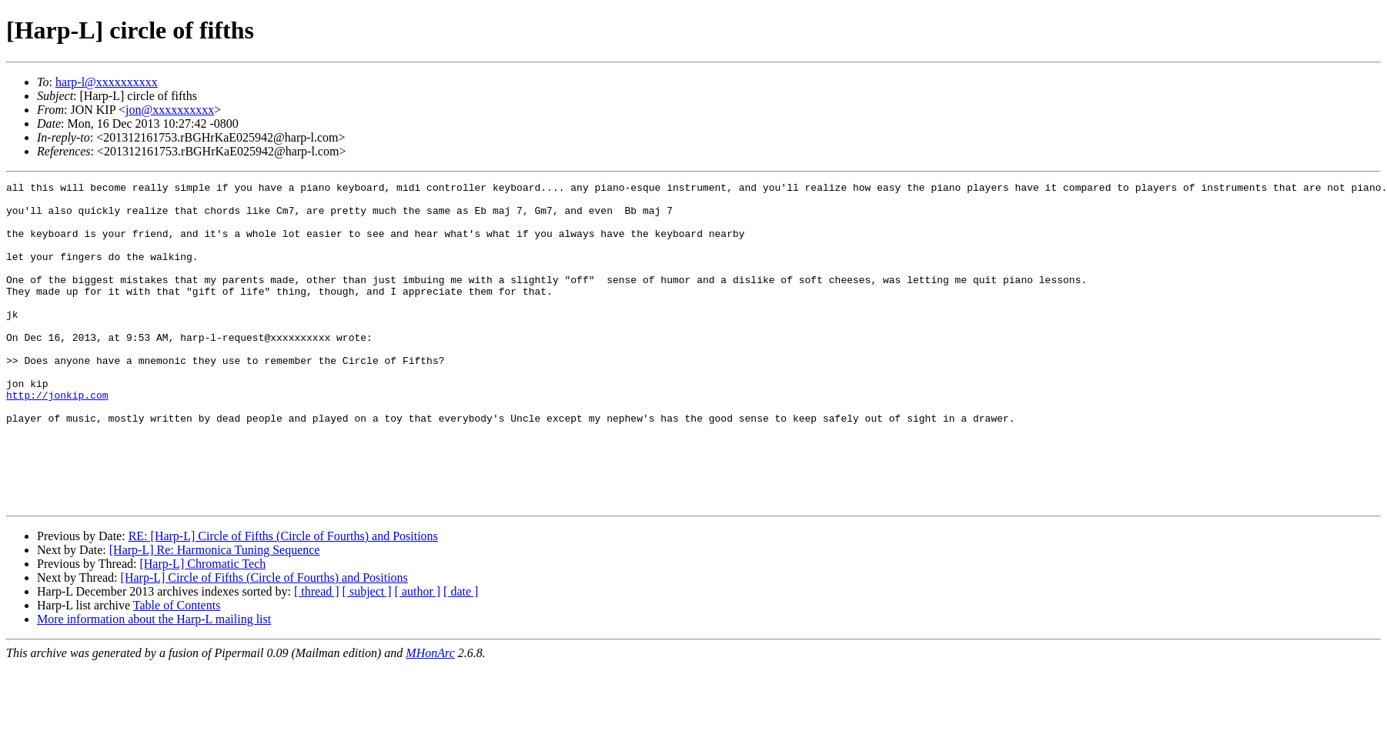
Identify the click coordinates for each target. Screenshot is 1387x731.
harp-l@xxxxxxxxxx (106, 81)
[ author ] (418, 656)
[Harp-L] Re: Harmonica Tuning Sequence (214, 614)
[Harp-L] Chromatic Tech (202, 628)
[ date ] (460, 656)
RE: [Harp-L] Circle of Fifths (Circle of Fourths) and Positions (283, 600)
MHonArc (430, 717)
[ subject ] (367, 656)
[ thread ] (316, 656)
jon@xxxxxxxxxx (169, 109)
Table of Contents (177, 669)
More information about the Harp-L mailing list (154, 683)
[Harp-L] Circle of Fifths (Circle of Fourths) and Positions (264, 642)
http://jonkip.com (57, 439)
